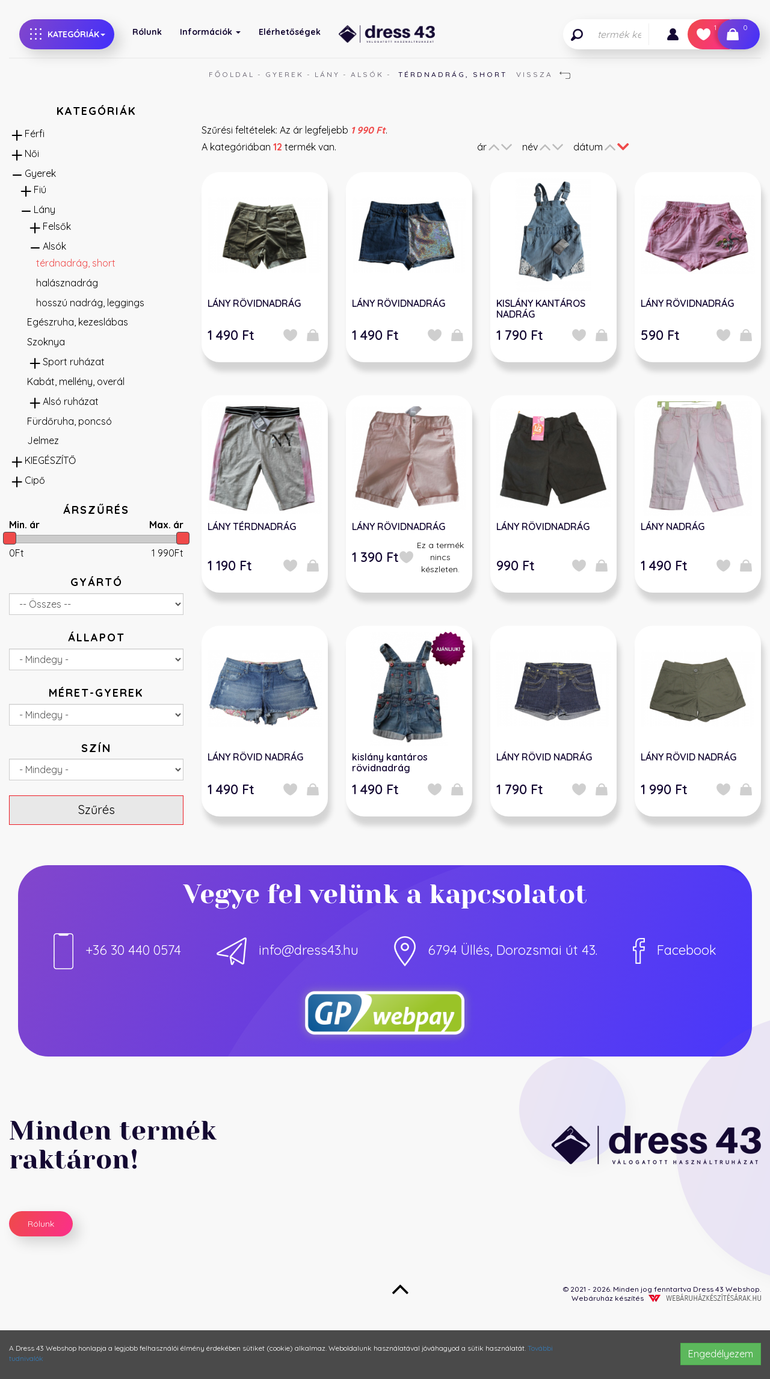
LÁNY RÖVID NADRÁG (255, 757)
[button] (673, 34)
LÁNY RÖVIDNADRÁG (254, 303)
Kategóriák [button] (67, 34)
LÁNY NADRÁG (672, 526)
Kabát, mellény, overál (76, 381)
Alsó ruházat (71, 401)
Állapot (96, 637)
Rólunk (147, 31)
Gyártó (96, 582)
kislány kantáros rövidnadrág (390, 762)
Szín (96, 748)
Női (32, 153)
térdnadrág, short (76, 263)
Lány (327, 74)
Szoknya (46, 342)
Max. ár (166, 525)
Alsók (367, 74)
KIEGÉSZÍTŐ (50, 460)
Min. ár (24, 525)
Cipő (35, 480)
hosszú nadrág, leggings (90, 303)
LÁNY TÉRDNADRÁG (252, 526)
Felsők (57, 226)
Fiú (40, 190)
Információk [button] (210, 31)
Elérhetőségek (290, 31)
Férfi (35, 134)
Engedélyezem (720, 1354)
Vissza (543, 74)
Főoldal (231, 74)
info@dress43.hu (288, 950)
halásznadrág (67, 283)
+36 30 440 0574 (117, 950)
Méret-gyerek (96, 693)
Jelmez (43, 440)
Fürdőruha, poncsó (69, 421)
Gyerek (284, 74)
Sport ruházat (74, 362)
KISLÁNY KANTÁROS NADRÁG (540, 308)
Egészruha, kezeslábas (77, 322)
